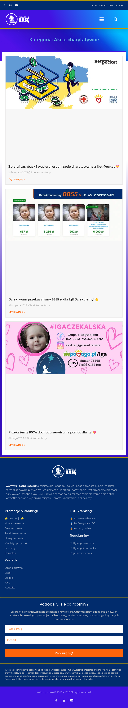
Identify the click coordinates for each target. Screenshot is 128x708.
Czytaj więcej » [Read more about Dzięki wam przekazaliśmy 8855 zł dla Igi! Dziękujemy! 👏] (16, 311)
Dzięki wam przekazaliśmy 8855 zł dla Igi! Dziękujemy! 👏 (53, 299)
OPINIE (102, 5)
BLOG (94, 5)
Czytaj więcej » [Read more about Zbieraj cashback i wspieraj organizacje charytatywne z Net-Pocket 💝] (16, 179)
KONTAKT (120, 5)
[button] (101, 19)
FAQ (111, 5)
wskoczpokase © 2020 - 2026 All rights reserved (64, 692)
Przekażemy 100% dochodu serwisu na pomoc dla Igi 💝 (52, 432)
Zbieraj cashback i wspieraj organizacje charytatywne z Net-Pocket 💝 (63, 166)
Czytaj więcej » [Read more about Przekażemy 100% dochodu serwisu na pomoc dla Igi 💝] (16, 444)
